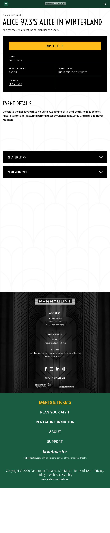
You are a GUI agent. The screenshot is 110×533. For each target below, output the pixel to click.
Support (55, 486)
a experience (55, 524)
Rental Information (55, 466)
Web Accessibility (60, 519)
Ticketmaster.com (32, 502)
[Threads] (64, 414)
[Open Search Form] (105, 4)
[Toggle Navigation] (6, 4)
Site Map (64, 515)
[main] (55, 168)
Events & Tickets (55, 447)
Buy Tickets (54, 91)
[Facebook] (45, 414)
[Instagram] (51, 414)
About (55, 476)
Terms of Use (82, 515)
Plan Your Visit (55, 456)
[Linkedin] (57, 414)
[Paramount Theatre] (55, 348)
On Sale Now (15, 129)
